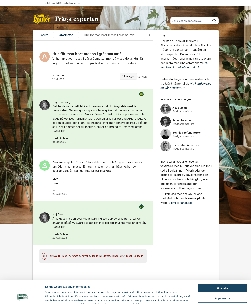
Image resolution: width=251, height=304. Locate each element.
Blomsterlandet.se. (180, 202)
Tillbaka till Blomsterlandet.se (62, 3)
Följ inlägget (128, 76)
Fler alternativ (53, 297)
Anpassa (222, 277)
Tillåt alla (222, 267)
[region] (93, 65)
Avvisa (222, 287)
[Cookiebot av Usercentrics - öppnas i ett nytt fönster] (22, 297)
